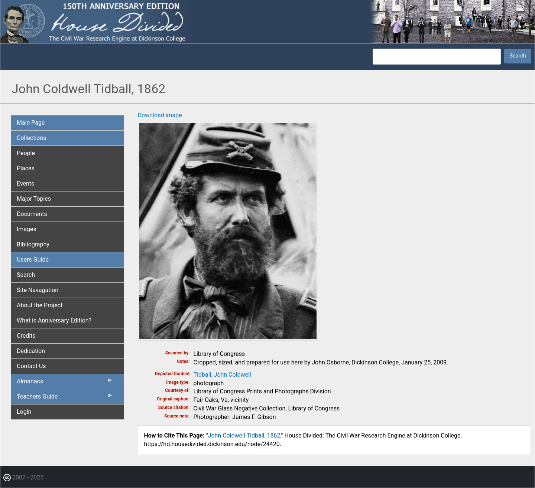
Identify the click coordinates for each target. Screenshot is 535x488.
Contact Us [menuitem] (31, 366)
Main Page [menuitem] (31, 122)
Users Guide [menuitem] (33, 259)
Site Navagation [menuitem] (37, 290)
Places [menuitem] (26, 168)
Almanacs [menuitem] (65, 383)
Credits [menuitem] (26, 335)
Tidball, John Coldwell (222, 374)
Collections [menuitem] (31, 137)
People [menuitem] (26, 153)
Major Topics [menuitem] (34, 198)
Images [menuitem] (26, 229)
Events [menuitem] (25, 183)
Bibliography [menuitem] (33, 244)
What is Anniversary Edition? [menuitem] (54, 320)
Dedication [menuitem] (31, 350)
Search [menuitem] (26, 274)
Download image (160, 115)
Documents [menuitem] (32, 213)
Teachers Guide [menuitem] (65, 398)
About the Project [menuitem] (39, 305)
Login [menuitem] (24, 411)
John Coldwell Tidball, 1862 (244, 435)
